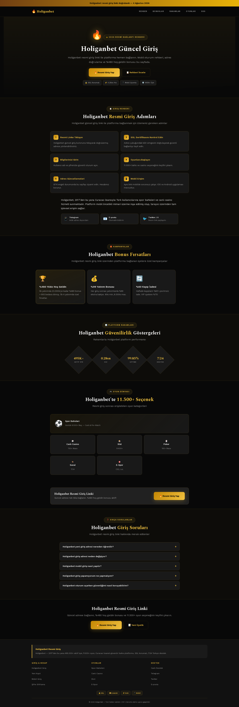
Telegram (155, 674)
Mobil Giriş (36, 679)
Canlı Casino (97, 674)
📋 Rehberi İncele (135, 72)
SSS (203, 11)
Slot (93, 679)
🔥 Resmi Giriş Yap (104, 72)
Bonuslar (158, 11)
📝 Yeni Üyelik (135, 628)
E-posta (154, 685)
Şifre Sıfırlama (38, 685)
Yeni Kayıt (36, 674)
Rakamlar (175, 11)
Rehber (143, 11)
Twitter (154, 679)
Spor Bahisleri (97, 668)
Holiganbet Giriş (39, 668)
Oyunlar (191, 11)
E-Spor (94, 685)
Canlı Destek (157, 668)
